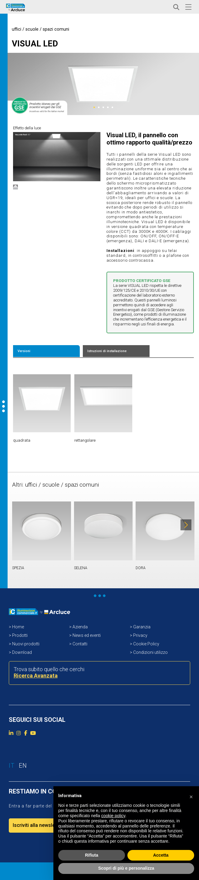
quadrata (21, 440)
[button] (191, 796)
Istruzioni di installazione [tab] (106, 351)
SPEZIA (18, 568)
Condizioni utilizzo (150, 652)
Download (22, 652)
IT (155, 7)
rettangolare (85, 440)
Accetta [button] (161, 855)
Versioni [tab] (24, 351)
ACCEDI (131, 7)
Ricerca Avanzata (36, 675)
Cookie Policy (146, 643)
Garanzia (141, 626)
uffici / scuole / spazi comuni (40, 29)
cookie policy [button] (113, 815)
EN (164, 7)
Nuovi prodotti (25, 643)
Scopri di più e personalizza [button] (126, 868)
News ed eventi (87, 635)
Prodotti (20, 635)
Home (18, 626)
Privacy (140, 635)
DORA (141, 568)
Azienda (80, 626)
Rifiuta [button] (91, 855)
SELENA (80, 568)
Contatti (80, 643)
